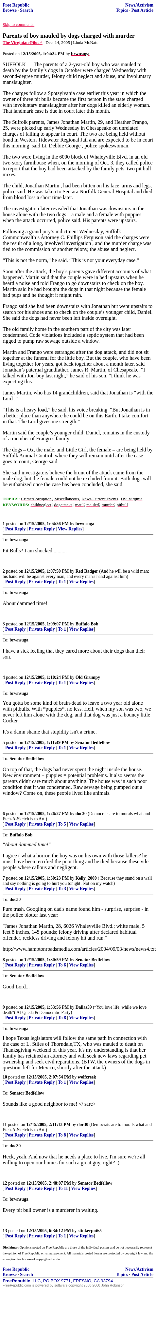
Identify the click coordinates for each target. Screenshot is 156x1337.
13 (5, 1230)
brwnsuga (85, 523)
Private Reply (42, 528)
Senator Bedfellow (92, 742)
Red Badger (87, 571)
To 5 (62, 824)
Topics (122, 10)
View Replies (70, 528)
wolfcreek (87, 1077)
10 (5, 1077)
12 (5, 1183)
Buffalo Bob (87, 623)
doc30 (81, 813)
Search (26, 10)
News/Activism (139, 5)
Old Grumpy (88, 677)
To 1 (62, 581)
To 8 (62, 1017)
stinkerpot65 (90, 1230)
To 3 (62, 888)
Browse (10, 10)
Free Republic (16, 5)
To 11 (63, 1188)
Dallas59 (84, 1007)
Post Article (142, 10)
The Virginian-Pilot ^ (23, 42)
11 (5, 1124)
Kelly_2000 (86, 878)
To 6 (62, 965)
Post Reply (15, 528)
